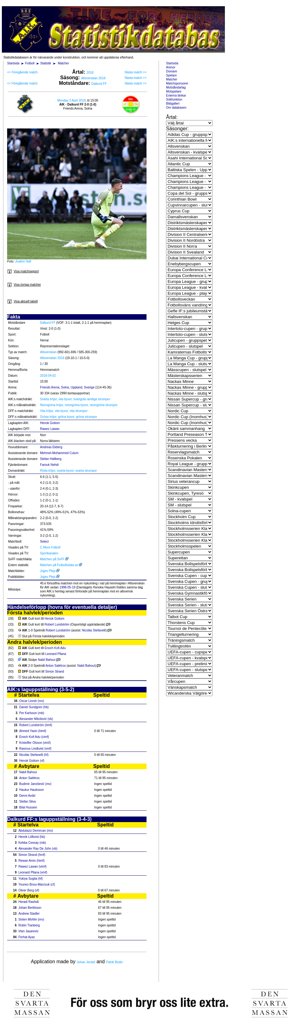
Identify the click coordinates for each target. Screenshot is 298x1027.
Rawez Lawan (49, 429)
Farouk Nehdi (49, 464)
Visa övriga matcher (24, 284)
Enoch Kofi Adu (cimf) (34, 737)
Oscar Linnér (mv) (31, 701)
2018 (89, 72)
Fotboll (29, 63)
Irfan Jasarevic (28, 931)
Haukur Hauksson (31, 789)
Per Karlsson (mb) (31, 713)
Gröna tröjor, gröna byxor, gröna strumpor (68, 416)
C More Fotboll (50, 547)
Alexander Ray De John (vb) (37, 848)
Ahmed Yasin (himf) (32, 731)
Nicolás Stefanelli (94, 630)
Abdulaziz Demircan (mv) (35, 830)
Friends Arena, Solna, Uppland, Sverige (67, 387)
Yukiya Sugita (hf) (30, 878)
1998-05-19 (67, 587)
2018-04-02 (48, 375)
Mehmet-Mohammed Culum (59, 453)
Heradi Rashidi (28, 902)
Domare (171, 71)
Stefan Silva (27, 801)
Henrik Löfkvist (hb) (31, 836)
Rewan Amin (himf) (31, 860)
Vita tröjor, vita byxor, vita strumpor (63, 411)
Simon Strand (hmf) (31, 854)
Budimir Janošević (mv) (35, 784)
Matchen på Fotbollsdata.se (61, 565)
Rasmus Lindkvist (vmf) (35, 748)
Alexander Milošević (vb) (36, 719)
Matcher (63, 63)
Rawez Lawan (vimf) (32, 866)
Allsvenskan (48, 352)
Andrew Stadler (28, 913)
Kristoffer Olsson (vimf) (35, 742)
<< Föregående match (22, 72)
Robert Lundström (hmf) (35, 725)
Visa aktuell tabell (22, 301)
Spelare (171, 75)
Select (44, 541)
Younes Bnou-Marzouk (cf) (36, 884)
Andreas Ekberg (51, 447)
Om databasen (176, 107)
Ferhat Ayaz (26, 937)
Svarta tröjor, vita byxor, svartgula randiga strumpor (75, 399)
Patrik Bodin (114, 962)
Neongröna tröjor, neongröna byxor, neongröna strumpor (78, 405)
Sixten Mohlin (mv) (31, 919)
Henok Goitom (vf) (31, 760)
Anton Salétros (56, 665)
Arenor (170, 67)
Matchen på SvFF (54, 559)
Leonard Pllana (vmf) (32, 872)
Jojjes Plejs (49, 571)
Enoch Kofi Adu (55, 648)
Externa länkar (176, 95)
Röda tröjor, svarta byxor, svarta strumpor (68, 470)
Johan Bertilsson (29, 907)
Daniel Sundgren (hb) (34, 707)
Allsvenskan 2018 (93, 78)
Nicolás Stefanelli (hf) (33, 754)
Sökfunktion (174, 99)
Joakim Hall (23, 261)
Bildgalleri (172, 103)
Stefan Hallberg (50, 459)
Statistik (45, 63)
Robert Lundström (57, 624)
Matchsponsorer (177, 83)
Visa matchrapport (23, 271)
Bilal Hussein (28, 807)
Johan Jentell (86, 962)
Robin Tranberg (29, 925)
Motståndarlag (176, 87)
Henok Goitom (50, 423)
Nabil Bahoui (46, 659)
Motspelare (173, 91)
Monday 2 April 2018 (71, 100)
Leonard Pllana (55, 654)
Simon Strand (54, 671)
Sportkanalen (49, 553)
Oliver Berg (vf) (28, 890)
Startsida (13, 63)
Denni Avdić (27, 795)
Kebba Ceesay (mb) (32, 842)
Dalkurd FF (99, 83)
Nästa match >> (136, 72)
